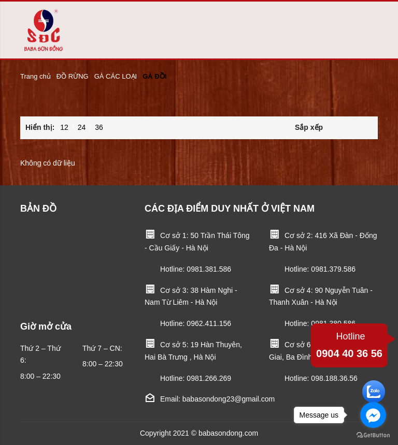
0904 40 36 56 (349, 344)
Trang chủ (35, 76)
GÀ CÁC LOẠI (115, 76)
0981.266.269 (209, 378)
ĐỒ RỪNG (72, 76)
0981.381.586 (209, 269)
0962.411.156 (209, 323)
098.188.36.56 (334, 378)
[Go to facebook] (373, 415)
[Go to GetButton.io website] (373, 435)
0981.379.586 (333, 269)
